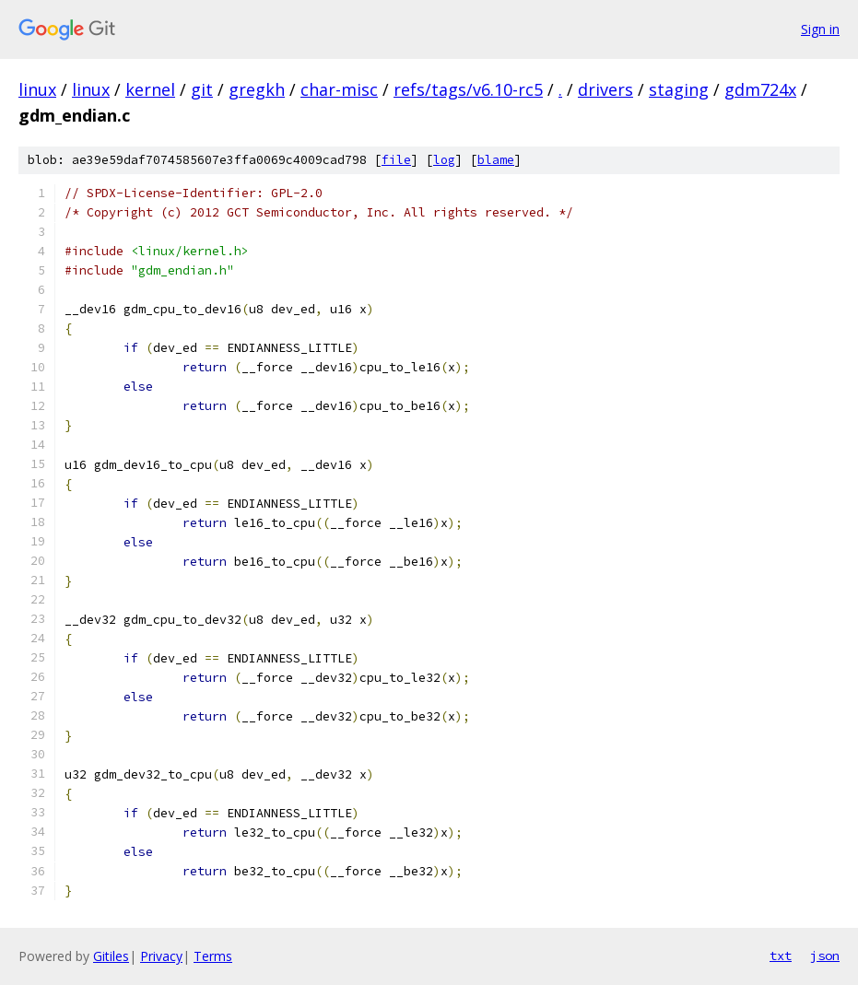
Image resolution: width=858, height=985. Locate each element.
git (202, 89)
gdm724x (760, 89)
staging (679, 89)
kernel (150, 89)
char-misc (339, 89)
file (396, 160)
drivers (605, 89)
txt (781, 955)
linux (37, 89)
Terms (213, 956)
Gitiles (111, 956)
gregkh (257, 89)
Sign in (820, 29)
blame (495, 160)
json (825, 955)
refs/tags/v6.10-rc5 (468, 89)
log (444, 160)
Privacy (161, 956)
